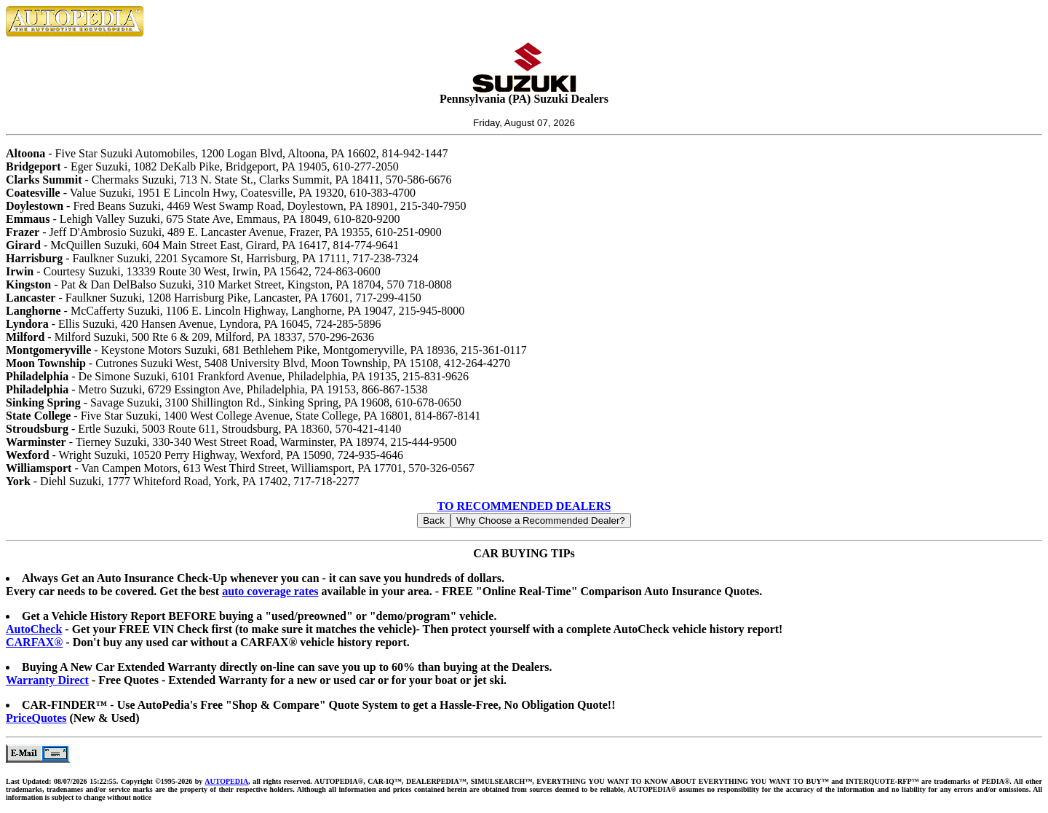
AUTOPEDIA (226, 781)
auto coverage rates (270, 591)
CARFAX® (34, 642)
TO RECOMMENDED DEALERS (524, 506)
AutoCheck (34, 629)
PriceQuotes (36, 718)
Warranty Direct (47, 680)
